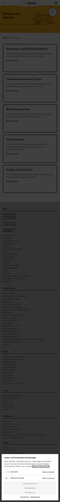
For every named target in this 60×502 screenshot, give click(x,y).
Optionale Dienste (17, 478)
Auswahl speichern (30, 483)
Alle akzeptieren (30, 488)
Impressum (24, 497)
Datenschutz (35, 497)
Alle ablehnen (30, 492)
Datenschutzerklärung (40, 466)
